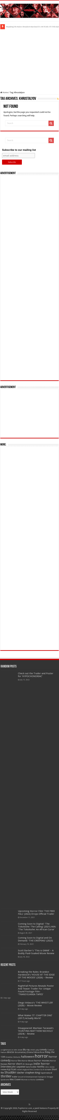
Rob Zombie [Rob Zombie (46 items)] (35, 1070)
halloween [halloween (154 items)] (27, 1056)
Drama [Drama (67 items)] (30, 1052)
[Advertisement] (29, 60)
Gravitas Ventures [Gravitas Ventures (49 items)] (13, 1057)
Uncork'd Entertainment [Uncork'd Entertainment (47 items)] (28, 1077)
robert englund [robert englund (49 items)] (23, 1069)
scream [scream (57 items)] (48, 1069)
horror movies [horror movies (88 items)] (41, 1060)
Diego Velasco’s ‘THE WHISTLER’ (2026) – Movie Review (35, 1004)
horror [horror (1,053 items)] (41, 1056)
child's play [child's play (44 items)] (34, 1050)
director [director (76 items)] (10, 1052)
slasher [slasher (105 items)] (21, 1072)
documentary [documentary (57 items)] (20, 1052)
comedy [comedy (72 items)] (43, 1049)
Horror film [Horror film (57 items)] (16, 1061)
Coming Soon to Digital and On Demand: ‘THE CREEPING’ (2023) (35, 939)
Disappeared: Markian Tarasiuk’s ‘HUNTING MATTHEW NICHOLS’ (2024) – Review (35, 1031)
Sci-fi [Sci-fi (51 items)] (42, 1069)
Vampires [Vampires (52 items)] (42, 1077)
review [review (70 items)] (4, 1069)
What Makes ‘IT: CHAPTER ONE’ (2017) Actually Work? (35, 1017)
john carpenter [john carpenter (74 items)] (18, 1066)
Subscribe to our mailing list (19, 150)
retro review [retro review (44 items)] (49, 1067)
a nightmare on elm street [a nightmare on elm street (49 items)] (11, 1050)
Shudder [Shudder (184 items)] (10, 1072)
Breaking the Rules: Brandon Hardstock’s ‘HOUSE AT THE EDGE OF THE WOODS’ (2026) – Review (36, 974)
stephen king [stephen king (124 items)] (32, 1072)
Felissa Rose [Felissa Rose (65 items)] (39, 1052)
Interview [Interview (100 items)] (6, 1066)
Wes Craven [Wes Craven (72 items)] (15, 1079)
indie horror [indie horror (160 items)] (41, 1063)
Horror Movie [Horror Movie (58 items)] (28, 1061)
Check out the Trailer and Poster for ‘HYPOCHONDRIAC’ (35, 675)
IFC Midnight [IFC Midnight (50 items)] (27, 1064)
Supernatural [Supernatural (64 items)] (46, 1073)
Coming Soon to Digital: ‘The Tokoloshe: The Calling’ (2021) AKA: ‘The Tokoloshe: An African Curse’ (37, 926)
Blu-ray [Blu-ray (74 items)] (26, 1049)
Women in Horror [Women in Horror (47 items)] (28, 1080)
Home (4, 92)
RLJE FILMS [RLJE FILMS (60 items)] (11, 1069)
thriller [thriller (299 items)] (6, 1076)
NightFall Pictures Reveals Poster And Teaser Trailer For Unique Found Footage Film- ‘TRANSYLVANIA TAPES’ (36, 990)
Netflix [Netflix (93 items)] (41, 1066)
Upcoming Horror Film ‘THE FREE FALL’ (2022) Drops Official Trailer (36, 912)
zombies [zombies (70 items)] (40, 1079)
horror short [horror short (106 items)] (15, 1063)
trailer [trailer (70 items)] (14, 1077)
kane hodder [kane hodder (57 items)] (31, 1067)
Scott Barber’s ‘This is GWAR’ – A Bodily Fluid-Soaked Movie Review (36, 952)
